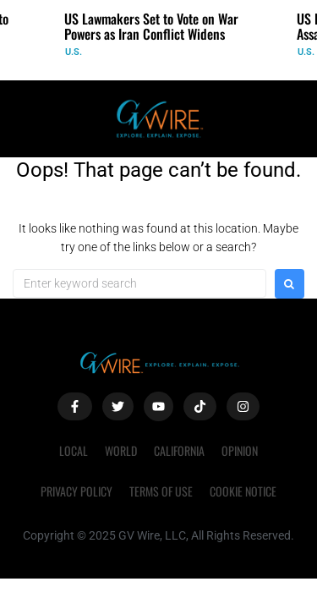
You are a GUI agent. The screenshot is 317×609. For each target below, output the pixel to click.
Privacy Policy (76, 491)
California (179, 450)
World (121, 450)
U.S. (73, 52)
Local (73, 450)
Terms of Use (161, 491)
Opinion (239, 450)
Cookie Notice (243, 491)
